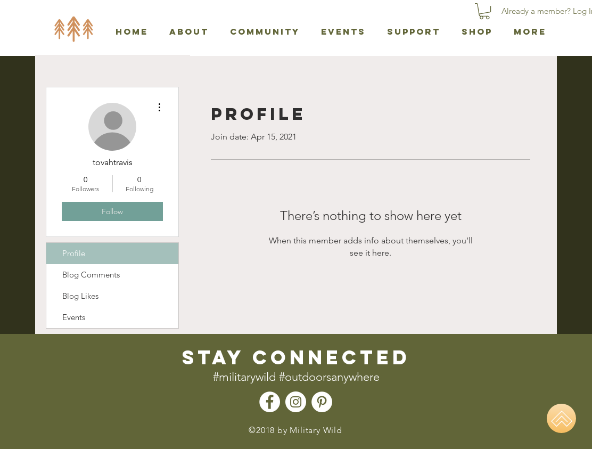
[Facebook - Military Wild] (269, 401)
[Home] (561, 418)
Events (73, 317)
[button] (484, 11)
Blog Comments (91, 275)
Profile (73, 253)
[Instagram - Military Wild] (295, 401)
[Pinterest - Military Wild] (321, 401)
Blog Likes (80, 296)
